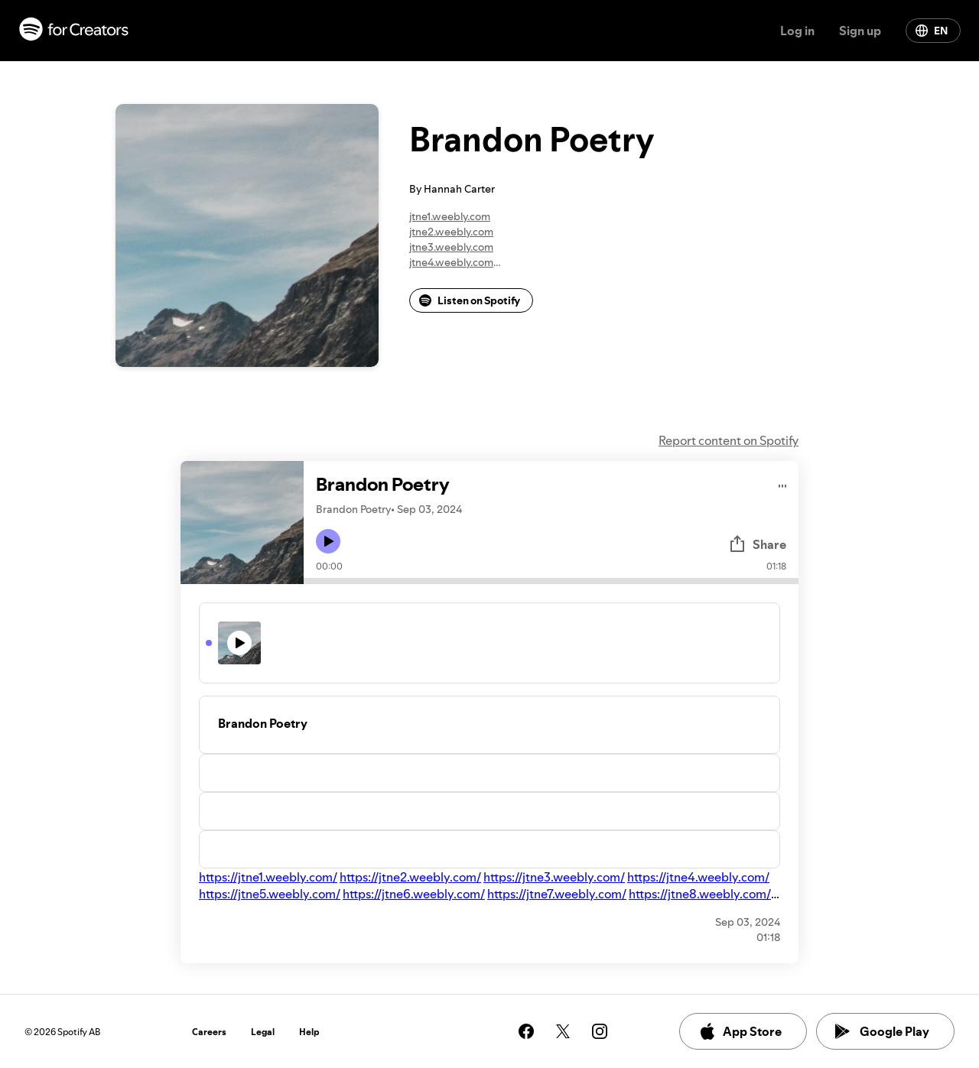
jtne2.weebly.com (451, 231)
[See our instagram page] (599, 1031)
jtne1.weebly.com (449, 216)
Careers (209, 1031)
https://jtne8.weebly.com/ (700, 893)
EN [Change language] (932, 30)
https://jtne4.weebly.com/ (698, 876)
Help (309, 1031)
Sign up (860, 30)
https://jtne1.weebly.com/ (268, 876)
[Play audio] (783, 483)
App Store (740, 1031)
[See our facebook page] (526, 1031)
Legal (263, 1031)
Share (757, 544)
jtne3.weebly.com (451, 247)
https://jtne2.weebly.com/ (410, 876)
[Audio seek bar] (551, 581)
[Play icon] (328, 541)
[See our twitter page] (563, 1031)
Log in (797, 30)
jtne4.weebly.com (451, 262)
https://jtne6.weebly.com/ (414, 893)
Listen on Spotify (469, 300)
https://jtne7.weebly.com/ (556, 893)
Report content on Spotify (728, 440)
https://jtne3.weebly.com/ (554, 876)
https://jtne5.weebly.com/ (269, 893)
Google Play (882, 1031)
